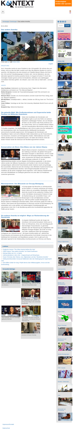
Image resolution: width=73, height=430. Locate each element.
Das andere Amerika (9, 30)
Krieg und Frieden (62, 255)
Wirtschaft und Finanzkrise (62, 409)
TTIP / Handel (61, 368)
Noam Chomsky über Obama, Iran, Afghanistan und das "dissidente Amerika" (25, 257)
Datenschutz (6, 428)
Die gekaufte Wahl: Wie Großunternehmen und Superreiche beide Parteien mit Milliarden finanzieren (26, 113)
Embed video (16, 62)
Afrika (59, 159)
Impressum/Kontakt (8, 424)
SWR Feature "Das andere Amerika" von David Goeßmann (20, 251)
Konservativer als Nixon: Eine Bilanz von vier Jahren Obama (24, 147)
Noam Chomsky (62, 325)
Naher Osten (61, 311)
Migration (60, 298)
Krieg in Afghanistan (63, 241)
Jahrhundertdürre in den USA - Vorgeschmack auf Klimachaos (21, 255)
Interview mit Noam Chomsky (29, 335)
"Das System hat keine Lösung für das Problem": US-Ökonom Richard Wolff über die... (31, 319)
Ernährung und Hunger (64, 200)
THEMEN (61, 155)
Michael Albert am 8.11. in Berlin (12, 253)
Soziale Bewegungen (63, 354)
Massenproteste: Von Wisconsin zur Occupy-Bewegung (22, 184)
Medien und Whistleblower (61, 283)
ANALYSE (61, 61)
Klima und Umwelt (63, 228)
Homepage (6, 21)
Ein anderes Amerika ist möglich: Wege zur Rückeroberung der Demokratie (25, 216)
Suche (67, 25)
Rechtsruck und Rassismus (62, 339)
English (70, 12)
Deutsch (70, 11)
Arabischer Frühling (63, 172)
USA (59, 395)
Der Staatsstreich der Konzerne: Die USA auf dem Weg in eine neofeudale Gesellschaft (31, 302)
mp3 (8, 62)
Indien (59, 214)
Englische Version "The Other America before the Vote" (19, 249)
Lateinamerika (61, 269)
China (59, 186)
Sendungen (13, 21)
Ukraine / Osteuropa (63, 381)
